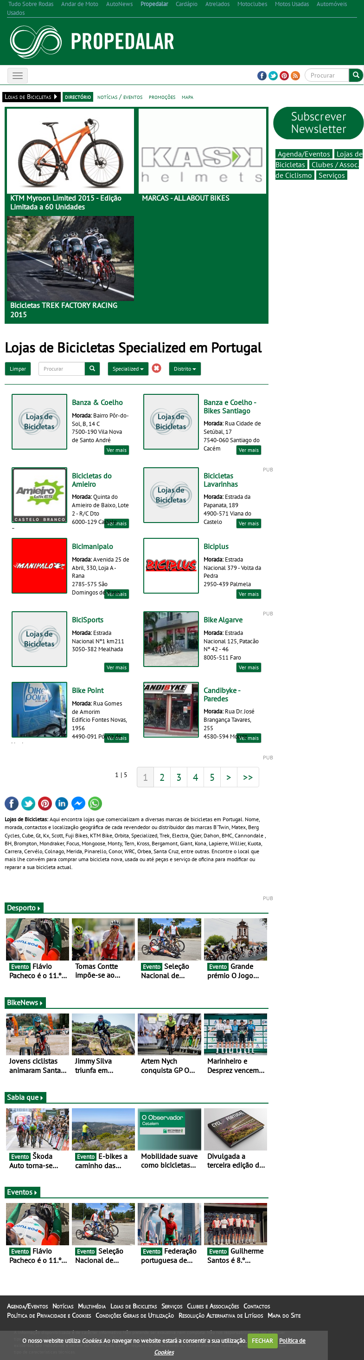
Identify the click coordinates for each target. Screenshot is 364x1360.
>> (248, 777)
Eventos (22, 1192)
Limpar (18, 368)
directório (78, 96)
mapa (187, 96)
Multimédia (92, 1306)
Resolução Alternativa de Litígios (221, 1315)
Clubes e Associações (213, 1306)
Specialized (128, 368)
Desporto (24, 907)
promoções (162, 96)
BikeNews (25, 1002)
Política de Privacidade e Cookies (49, 1315)
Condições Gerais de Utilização (135, 1315)
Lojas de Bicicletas (133, 1306)
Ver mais (117, 449)
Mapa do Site (284, 1315)
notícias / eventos (119, 96)
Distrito (185, 368)
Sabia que (25, 1097)
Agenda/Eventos (304, 153)
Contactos (256, 1306)
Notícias (62, 1306)
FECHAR (262, 1341)
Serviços (332, 175)
